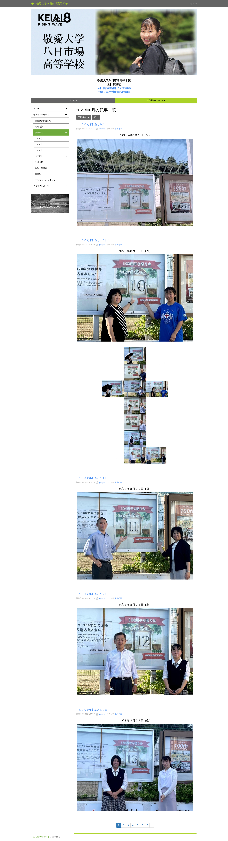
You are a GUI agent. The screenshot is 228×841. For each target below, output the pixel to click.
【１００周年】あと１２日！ (93, 594)
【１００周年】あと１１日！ (93, 478)
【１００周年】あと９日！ (91, 124)
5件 (95, 117)
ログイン (193, 3)
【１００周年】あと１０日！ (93, 240)
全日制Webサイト (41, 837)
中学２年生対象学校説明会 (114, 92)
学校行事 (118, 129)
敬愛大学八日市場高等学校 (52, 3)
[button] (156, 100)
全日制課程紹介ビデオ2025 (114, 88)
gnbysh (101, 129)
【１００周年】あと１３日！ (93, 709)
